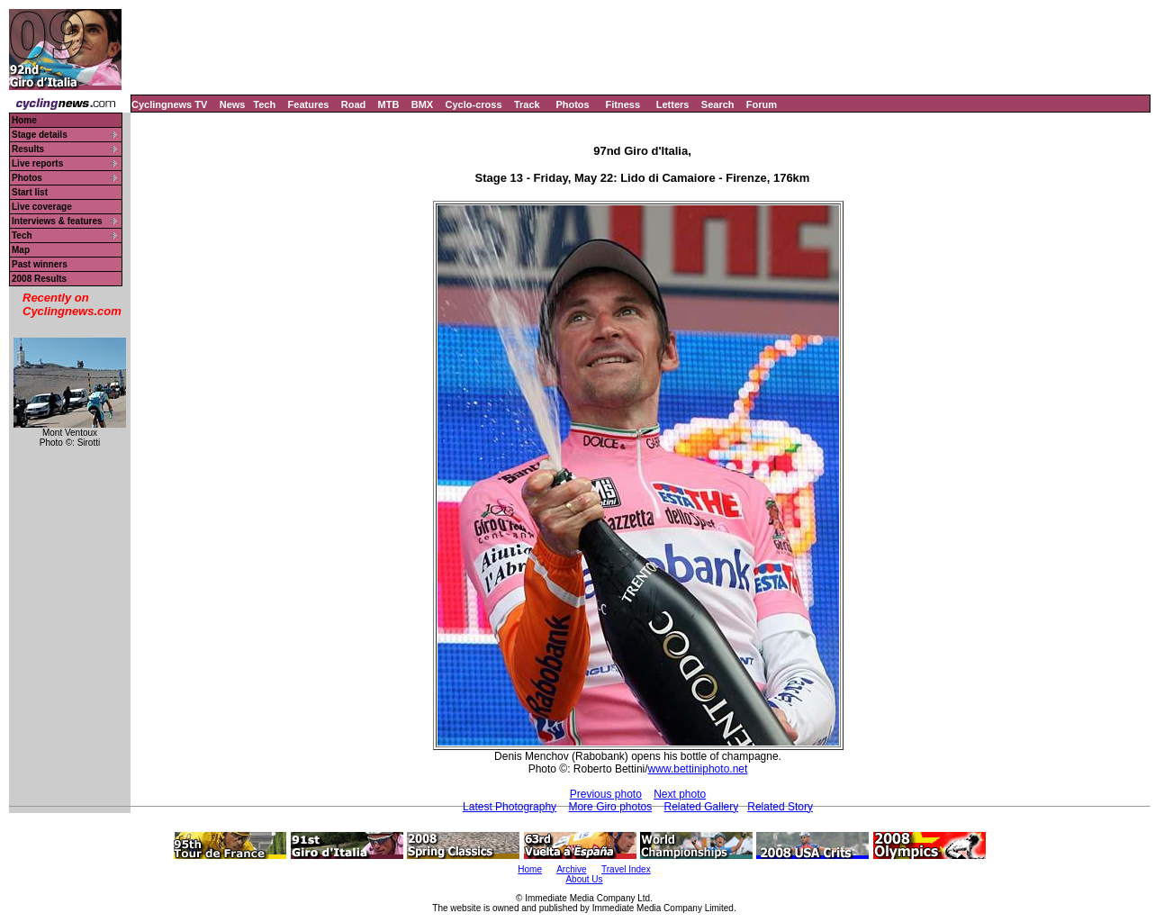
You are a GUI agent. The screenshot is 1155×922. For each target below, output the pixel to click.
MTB (389, 104)
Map (21, 250)
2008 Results (39, 279)
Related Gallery (701, 806)
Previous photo (606, 794)
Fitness (622, 104)
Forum (761, 104)
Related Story (780, 806)
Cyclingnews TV (169, 104)
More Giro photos (610, 806)
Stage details (40, 135)
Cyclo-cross (474, 104)
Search (718, 104)
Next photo (680, 794)
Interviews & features (57, 221)
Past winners (40, 264)
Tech (264, 104)
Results (28, 149)
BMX (422, 104)
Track (527, 104)
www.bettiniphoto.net (698, 769)
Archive (571, 869)
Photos (572, 104)
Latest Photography (509, 806)
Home (24, 120)
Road (353, 104)
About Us (583, 879)
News (233, 104)
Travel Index (626, 869)
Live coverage (42, 207)
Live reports (37, 163)
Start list (30, 192)
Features (308, 104)
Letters (673, 104)
